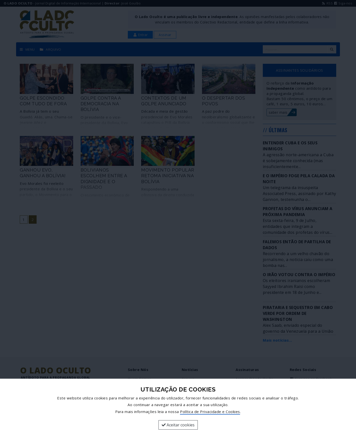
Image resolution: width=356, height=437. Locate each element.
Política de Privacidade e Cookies (210, 411)
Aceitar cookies (178, 425)
